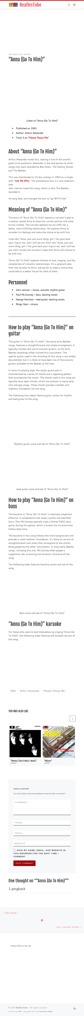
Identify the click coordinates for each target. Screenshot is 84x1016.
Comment (21, 802)
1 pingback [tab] (16, 888)
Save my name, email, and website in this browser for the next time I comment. (39, 853)
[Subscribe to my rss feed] (75, 1008)
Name (18, 822)
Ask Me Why (22, 180)
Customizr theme (46, 1011)
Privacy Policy (16, 946)
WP (20, 1011)
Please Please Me (38, 137)
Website (19, 843)
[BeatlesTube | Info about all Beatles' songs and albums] (24, 4)
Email (18, 833)
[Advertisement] (42, 31)
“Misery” (48, 761)
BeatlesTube (22, 1007)
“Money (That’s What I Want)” (24, 761)
